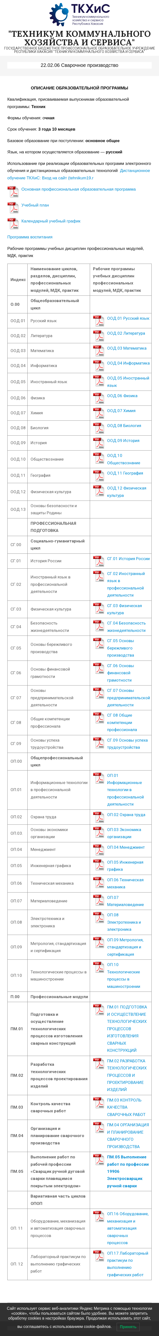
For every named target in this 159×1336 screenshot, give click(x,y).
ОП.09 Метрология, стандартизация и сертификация (125, 947)
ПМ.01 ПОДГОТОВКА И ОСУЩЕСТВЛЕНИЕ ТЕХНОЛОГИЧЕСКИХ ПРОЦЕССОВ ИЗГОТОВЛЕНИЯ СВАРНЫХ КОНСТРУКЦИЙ (127, 1029)
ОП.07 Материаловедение (125, 901)
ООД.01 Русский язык (128, 318)
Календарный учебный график (51, 221)
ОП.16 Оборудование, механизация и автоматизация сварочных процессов (127, 1228)
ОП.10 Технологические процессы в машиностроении (123, 975)
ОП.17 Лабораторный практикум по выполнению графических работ (127, 1264)
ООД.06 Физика (122, 395)
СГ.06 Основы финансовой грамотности (120, 673)
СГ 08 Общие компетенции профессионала (122, 722)
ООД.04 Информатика (128, 363)
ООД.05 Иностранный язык (128, 382)
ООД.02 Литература (126, 333)
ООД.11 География (125, 473)
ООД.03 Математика (127, 348)
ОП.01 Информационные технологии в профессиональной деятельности (125, 790)
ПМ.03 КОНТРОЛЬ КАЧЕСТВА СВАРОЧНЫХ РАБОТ (126, 1107)
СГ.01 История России (128, 558)
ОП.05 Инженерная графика (125, 866)
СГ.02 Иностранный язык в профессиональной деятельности (126, 584)
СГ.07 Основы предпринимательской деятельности (128, 697)
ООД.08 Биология (124, 425)
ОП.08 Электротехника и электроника (124, 922)
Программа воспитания (29, 237)
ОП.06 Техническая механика (125, 883)
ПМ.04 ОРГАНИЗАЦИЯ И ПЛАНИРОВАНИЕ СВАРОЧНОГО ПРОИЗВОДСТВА (128, 1135)
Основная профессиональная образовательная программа (79, 189)
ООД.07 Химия (121, 410)
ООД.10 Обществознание (123, 459)
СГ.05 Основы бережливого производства (120, 648)
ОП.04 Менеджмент (126, 847)
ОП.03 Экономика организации (124, 833)
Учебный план (35, 205)
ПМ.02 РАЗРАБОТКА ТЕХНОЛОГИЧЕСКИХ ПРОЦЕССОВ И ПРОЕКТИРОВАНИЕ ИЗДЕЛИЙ (127, 1075)
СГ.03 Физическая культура (124, 609)
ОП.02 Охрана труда (126, 814)
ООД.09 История (123, 440)
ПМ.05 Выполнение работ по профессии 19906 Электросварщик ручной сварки (128, 1171)
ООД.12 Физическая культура (126, 492)
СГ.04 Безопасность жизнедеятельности (126, 627)
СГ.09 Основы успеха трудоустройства (127, 744)
